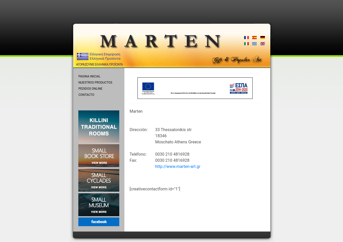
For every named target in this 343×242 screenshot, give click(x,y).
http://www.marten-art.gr (177, 166)
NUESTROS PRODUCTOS (95, 82)
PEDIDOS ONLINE (91, 88)
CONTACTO (86, 95)
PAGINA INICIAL (90, 76)
